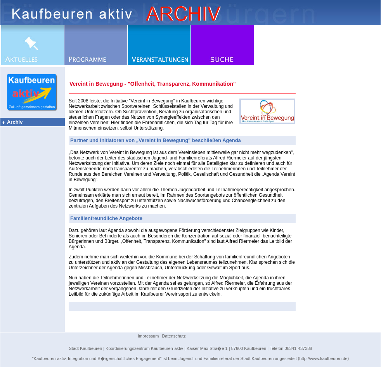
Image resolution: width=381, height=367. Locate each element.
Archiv (12, 122)
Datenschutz (173, 336)
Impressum (148, 336)
